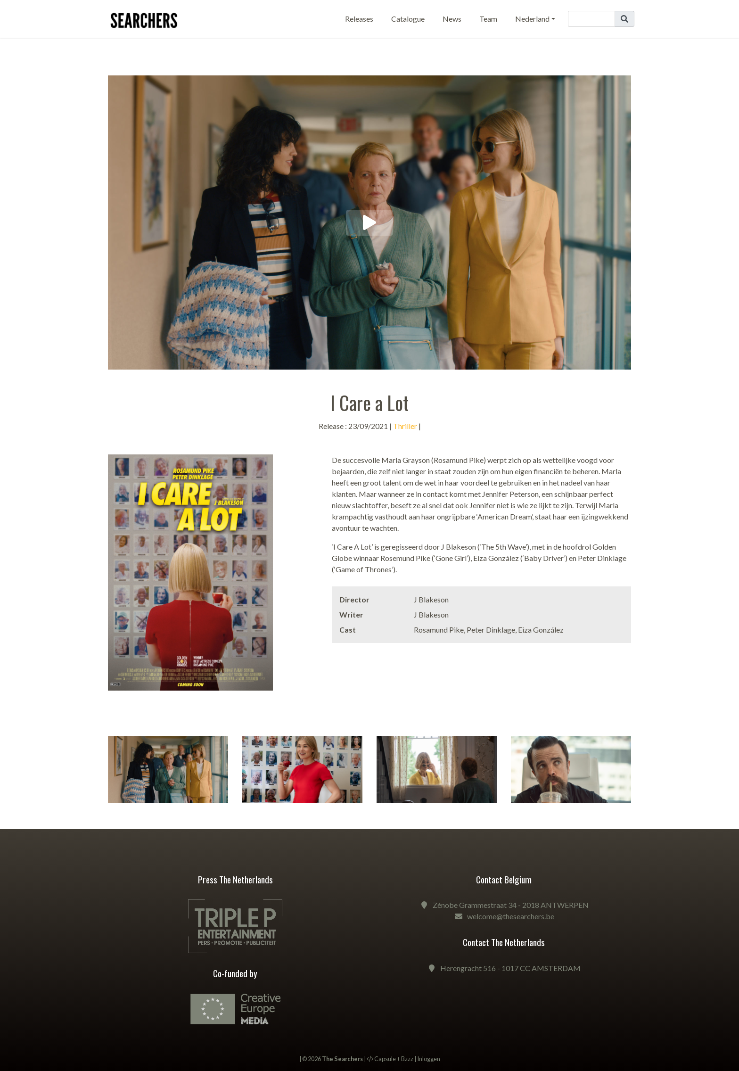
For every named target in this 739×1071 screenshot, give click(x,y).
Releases (359, 18)
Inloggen (428, 1059)
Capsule (385, 1059)
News (452, 18)
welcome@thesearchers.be (510, 916)
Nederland (532, 18)
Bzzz (407, 1059)
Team (488, 18)
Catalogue (408, 18)
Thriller (405, 425)
